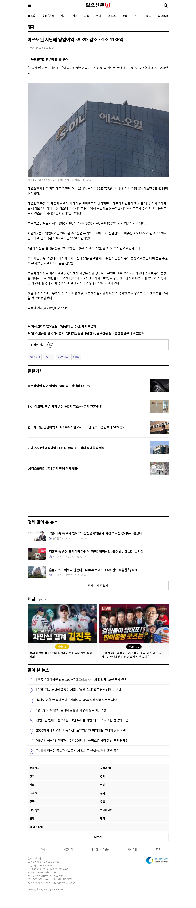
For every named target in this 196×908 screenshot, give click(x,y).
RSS (158, 849)
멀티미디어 (106, 810)
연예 (98, 16)
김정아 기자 (38, 345)
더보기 (98, 837)
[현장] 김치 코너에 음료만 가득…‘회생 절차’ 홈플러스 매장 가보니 (78, 690)
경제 (75, 16)
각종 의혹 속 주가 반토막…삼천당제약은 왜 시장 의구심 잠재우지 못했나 (95, 533)
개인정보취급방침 (100, 849)
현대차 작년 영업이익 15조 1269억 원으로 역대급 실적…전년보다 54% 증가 (77, 427)
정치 (63, 16)
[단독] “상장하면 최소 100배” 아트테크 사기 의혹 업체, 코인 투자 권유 (81, 679)
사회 (87, 16)
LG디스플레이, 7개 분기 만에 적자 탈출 (53, 468)
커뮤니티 (68, 849)
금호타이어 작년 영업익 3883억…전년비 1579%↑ (61, 386)
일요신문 (98, 5)
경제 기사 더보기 (98, 585)
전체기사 (35, 768)
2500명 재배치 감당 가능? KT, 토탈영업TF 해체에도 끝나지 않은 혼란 (81, 730)
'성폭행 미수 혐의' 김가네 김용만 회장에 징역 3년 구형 (71, 710)
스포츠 (112, 16)
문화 (125, 16)
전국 (137, 16)
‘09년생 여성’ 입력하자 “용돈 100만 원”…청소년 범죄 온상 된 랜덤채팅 (82, 740)
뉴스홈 (32, 16)
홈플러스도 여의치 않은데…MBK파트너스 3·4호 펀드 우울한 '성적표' (94, 570)
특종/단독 (48, 16)
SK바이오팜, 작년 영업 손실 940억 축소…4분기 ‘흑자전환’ (65, 406)
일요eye (163, 16)
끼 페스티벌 (36, 827)
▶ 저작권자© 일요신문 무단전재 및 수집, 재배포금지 (62, 326)
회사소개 (40, 849)
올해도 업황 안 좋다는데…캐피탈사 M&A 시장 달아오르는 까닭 (76, 700)
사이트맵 (132, 849)
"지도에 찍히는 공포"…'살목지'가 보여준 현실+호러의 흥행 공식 (77, 750)
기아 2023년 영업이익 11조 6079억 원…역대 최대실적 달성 (66, 448)
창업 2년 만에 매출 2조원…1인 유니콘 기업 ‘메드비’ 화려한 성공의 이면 (82, 720)
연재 (32, 818)
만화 (102, 818)
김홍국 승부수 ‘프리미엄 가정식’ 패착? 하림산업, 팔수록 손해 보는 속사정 (96, 551)
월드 (148, 16)
